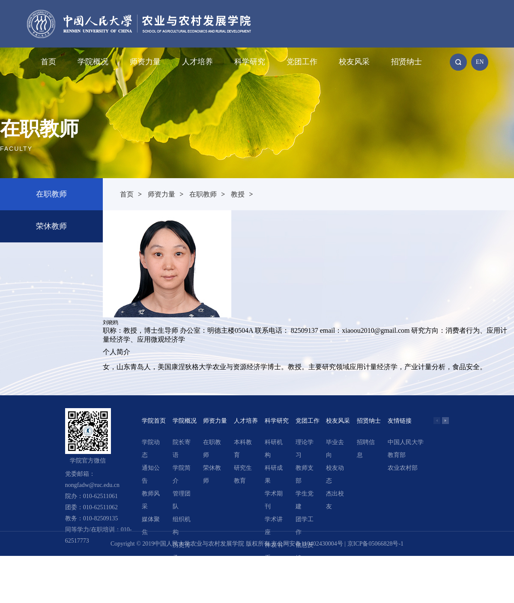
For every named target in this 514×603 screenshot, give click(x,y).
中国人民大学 (406, 442)
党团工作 (302, 61)
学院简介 (182, 474)
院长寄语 (182, 448)
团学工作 (305, 525)
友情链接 (400, 421)
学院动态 (151, 448)
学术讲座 (274, 525)
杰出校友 (335, 500)
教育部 (397, 455)
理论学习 (305, 448)
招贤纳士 (406, 61)
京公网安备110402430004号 (307, 543)
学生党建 (305, 500)
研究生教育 (243, 474)
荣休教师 (51, 226)
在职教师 (51, 194)
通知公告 (151, 474)
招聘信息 (366, 448)
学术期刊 (274, 500)
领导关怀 (182, 577)
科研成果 (274, 474)
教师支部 (305, 474)
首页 (48, 61)
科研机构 (274, 448)
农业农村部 (403, 468)
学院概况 (93, 61)
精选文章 (274, 577)
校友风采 (354, 61)
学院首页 (154, 421)
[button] (445, 420)
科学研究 (249, 61)
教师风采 (151, 500)
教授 (238, 194)
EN (480, 62)
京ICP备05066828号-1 (375, 543)
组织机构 (182, 525)
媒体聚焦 (151, 525)
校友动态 (335, 474)
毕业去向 (335, 448)
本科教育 (243, 448)
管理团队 (182, 500)
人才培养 (197, 61)
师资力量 (145, 61)
